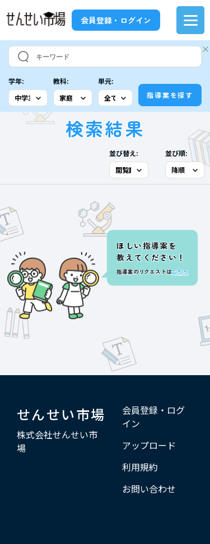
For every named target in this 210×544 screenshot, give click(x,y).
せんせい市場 (61, 414)
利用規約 (140, 467)
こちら (179, 272)
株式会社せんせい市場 (57, 441)
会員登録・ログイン (116, 20)
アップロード (149, 445)
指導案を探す (170, 95)
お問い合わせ (149, 488)
